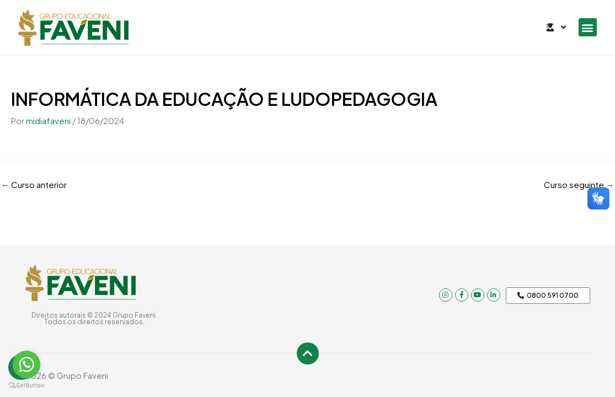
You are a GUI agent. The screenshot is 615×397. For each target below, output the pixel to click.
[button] (588, 27)
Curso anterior (34, 184)
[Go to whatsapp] (26, 364)
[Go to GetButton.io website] (26, 385)
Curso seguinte (579, 184)
